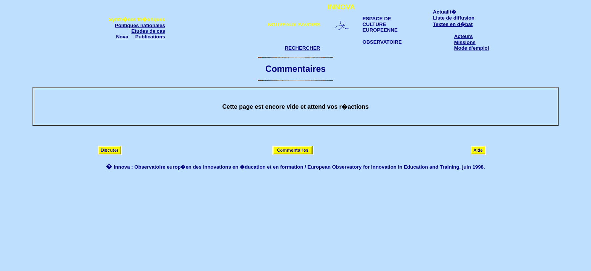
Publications (150, 37)
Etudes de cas (148, 31)
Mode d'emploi (471, 48)
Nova (122, 37)
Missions (465, 42)
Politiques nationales (140, 25)
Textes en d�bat (453, 24)
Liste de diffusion (454, 18)
